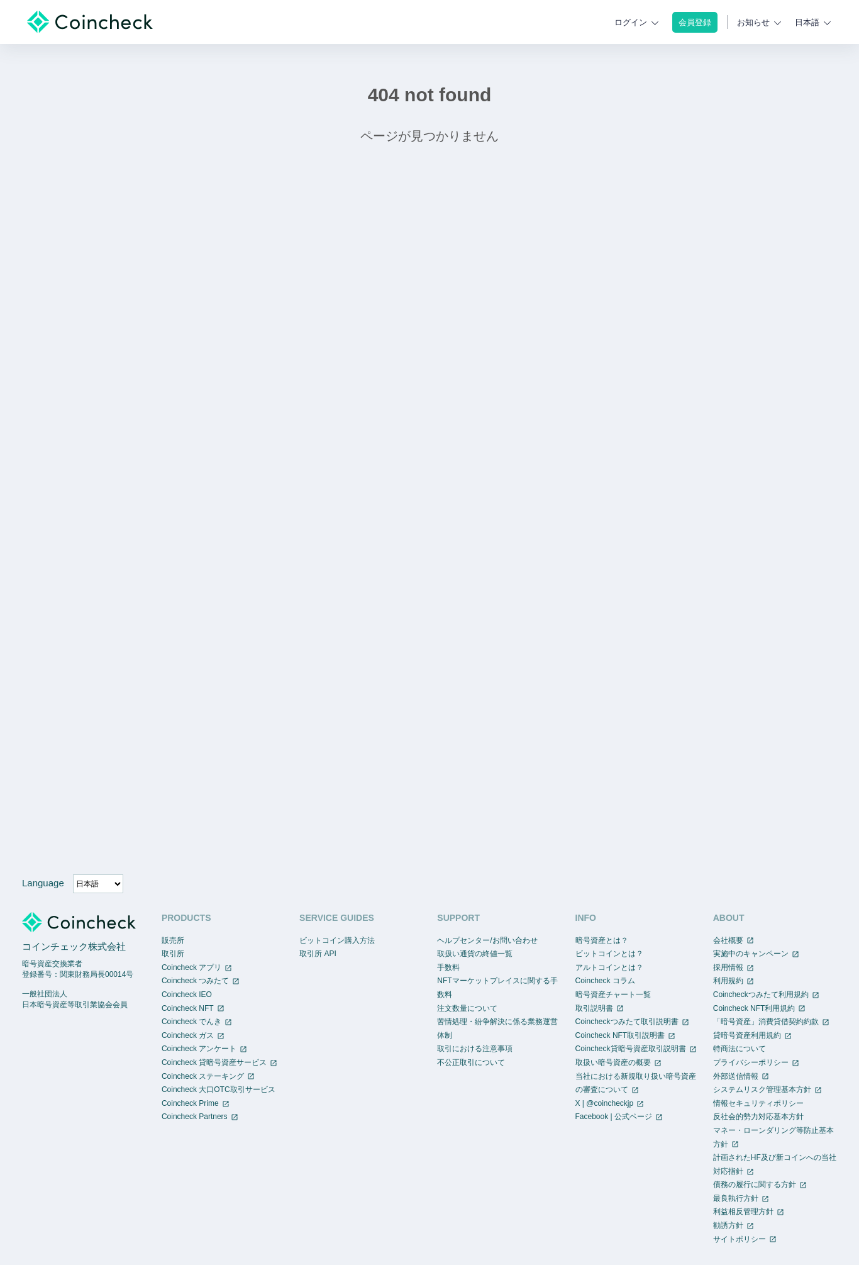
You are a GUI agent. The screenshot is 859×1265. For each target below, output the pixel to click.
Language (43, 883)
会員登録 (695, 22)
